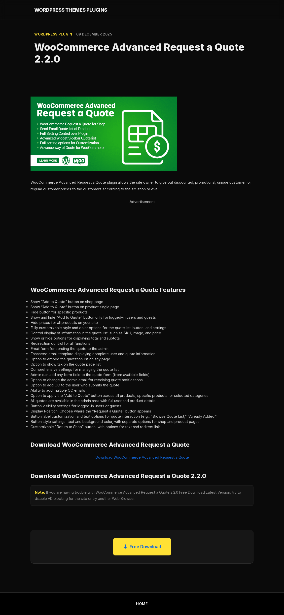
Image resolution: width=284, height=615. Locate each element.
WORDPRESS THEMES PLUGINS (70, 10)
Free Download (142, 546)
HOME (142, 604)
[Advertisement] (142, 239)
